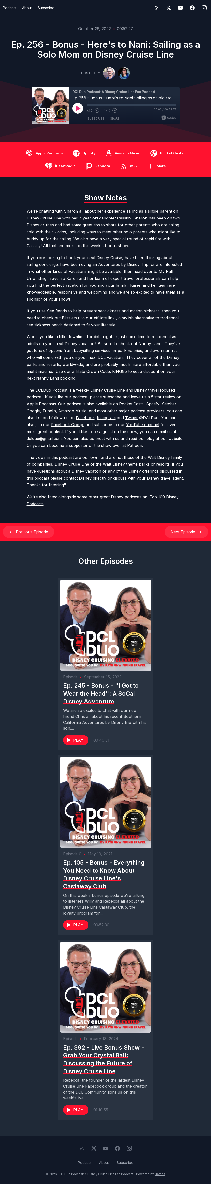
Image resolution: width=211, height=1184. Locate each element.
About (27, 8)
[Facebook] (192, 8)
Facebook (85, 417)
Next (186, 532)
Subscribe (46, 8)
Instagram (106, 417)
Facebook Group (67, 424)
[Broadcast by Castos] (168, 117)
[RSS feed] (157, 8)
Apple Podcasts (41, 403)
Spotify (152, 403)
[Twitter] (168, 8)
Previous (28, 532)
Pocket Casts (131, 403)
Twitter (131, 417)
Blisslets (69, 317)
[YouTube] (180, 8)
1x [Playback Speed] (105, 110)
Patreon (134, 445)
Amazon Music (72, 410)
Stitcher (169, 403)
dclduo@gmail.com (44, 438)
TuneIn (49, 410)
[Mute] (89, 110)
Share (114, 118)
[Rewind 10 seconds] (97, 110)
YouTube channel (142, 424)
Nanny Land (47, 378)
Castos (160, 1174)
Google (33, 410)
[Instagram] (204, 8)
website (175, 438)
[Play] (77, 108)
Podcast (9, 8)
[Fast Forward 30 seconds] (114, 110)
